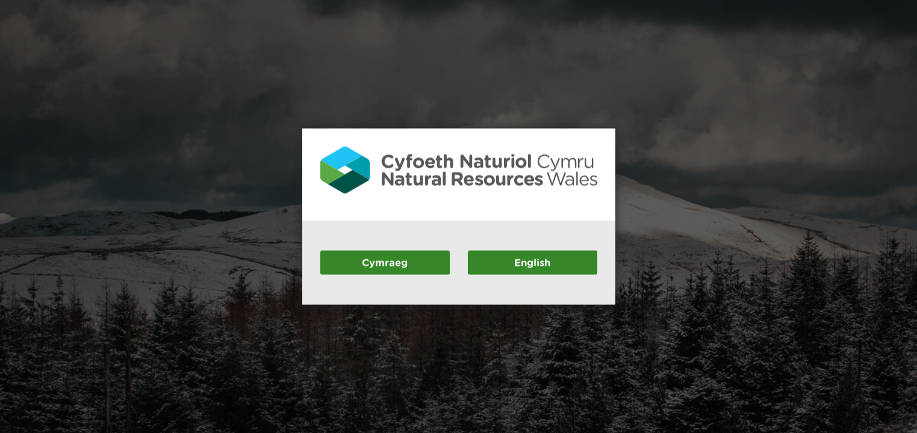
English (532, 262)
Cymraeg (385, 262)
